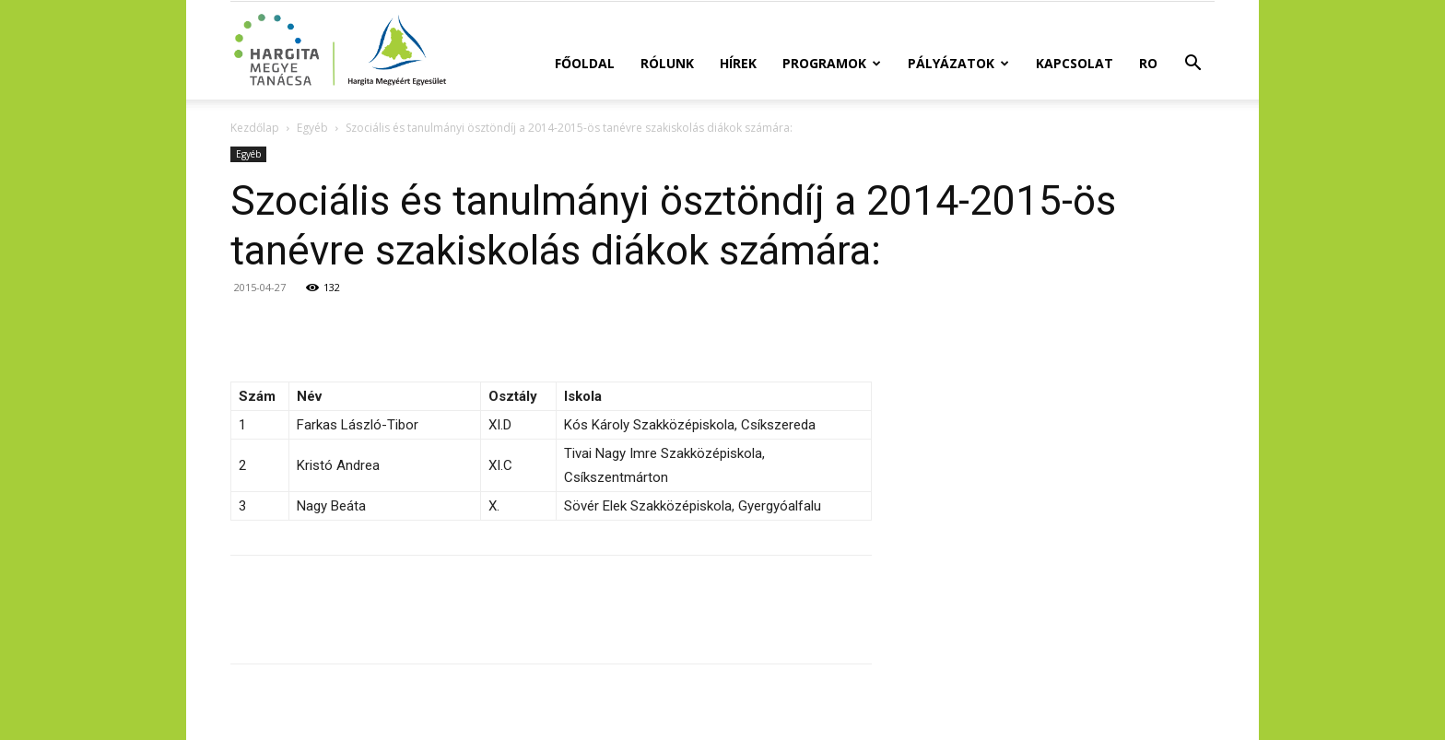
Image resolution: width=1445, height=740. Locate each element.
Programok (831, 63)
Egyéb (312, 127)
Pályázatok (958, 63)
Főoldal (585, 63)
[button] (1192, 65)
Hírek (738, 63)
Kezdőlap (254, 127)
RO (1148, 63)
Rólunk (667, 63)
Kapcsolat (1074, 63)
